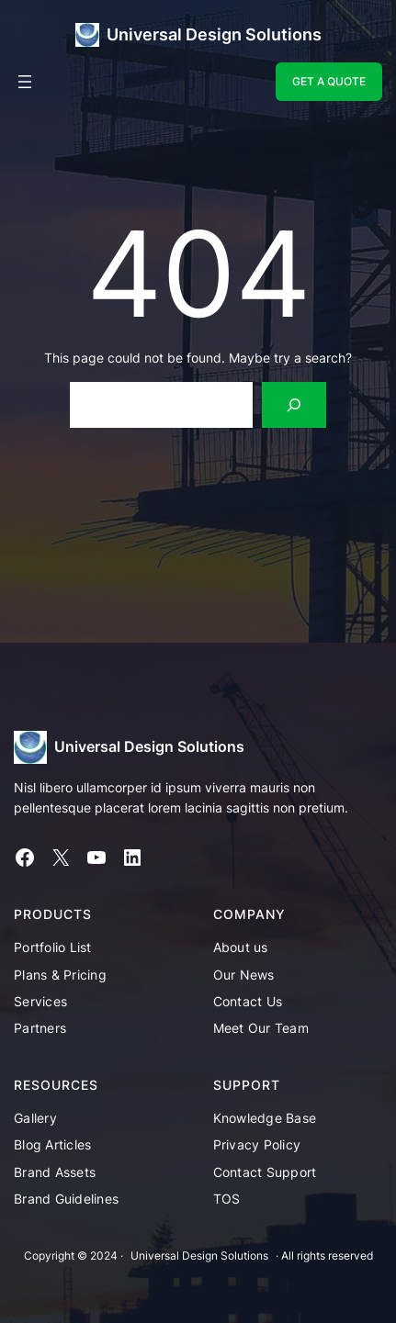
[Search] (294, 404)
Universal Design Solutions (214, 34)
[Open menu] (25, 82)
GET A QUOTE (329, 81)
